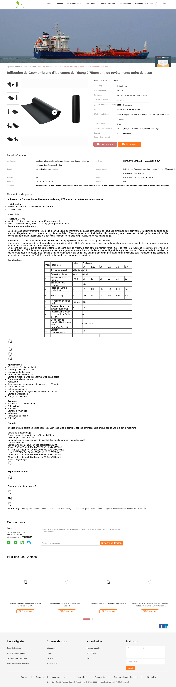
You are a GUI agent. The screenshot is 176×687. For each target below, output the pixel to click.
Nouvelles (81, 677)
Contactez (129, 144)
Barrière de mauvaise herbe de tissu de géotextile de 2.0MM (25, 604)
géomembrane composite (17, 658)
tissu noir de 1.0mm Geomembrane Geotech (108, 603)
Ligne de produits (93, 648)
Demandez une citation (144, 4)
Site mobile (151, 677)
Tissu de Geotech (14, 648)
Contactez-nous (125, 4)
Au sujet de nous (74, 4)
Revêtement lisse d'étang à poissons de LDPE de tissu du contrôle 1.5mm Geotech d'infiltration (150, 604)
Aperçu (24, 677)
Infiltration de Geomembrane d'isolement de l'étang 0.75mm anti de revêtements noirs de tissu (74, 67)
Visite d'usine (90, 4)
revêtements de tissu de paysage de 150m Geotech (66, 604)
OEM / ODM (91, 653)
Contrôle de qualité (107, 4)
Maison (49, 4)
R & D (89, 658)
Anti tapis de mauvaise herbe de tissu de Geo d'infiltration (46, 509)
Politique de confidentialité (126, 677)
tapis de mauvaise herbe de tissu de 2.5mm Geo (126, 509)
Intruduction (51, 648)
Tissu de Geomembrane (16, 653)
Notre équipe (52, 663)
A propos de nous (60, 677)
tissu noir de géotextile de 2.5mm (88, 509)
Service (50, 658)
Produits (60, 4)
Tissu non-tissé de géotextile (18, 663)
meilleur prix (105, 144)
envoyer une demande (112, 543)
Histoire (50, 653)
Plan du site (100, 677)
